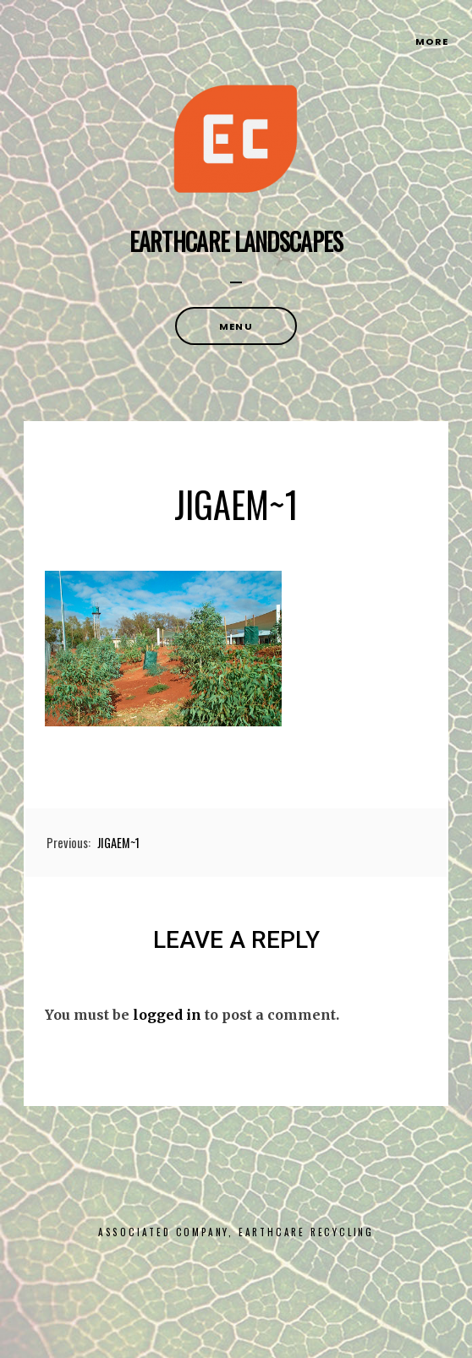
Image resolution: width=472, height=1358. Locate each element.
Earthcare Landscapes (236, 241)
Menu (235, 326)
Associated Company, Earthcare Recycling (236, 1232)
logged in (167, 1014)
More (431, 41)
